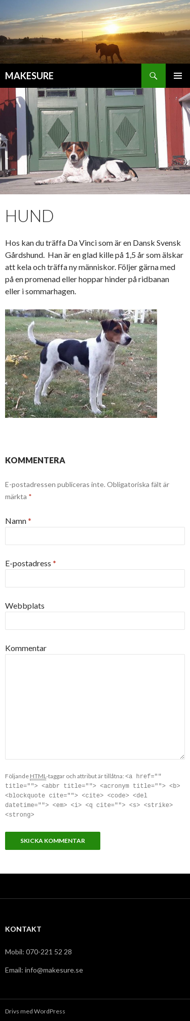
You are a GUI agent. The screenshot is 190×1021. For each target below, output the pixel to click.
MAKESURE (29, 75)
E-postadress (30, 563)
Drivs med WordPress (35, 1008)
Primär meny (178, 76)
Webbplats (25, 605)
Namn (18, 520)
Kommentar (26, 648)
